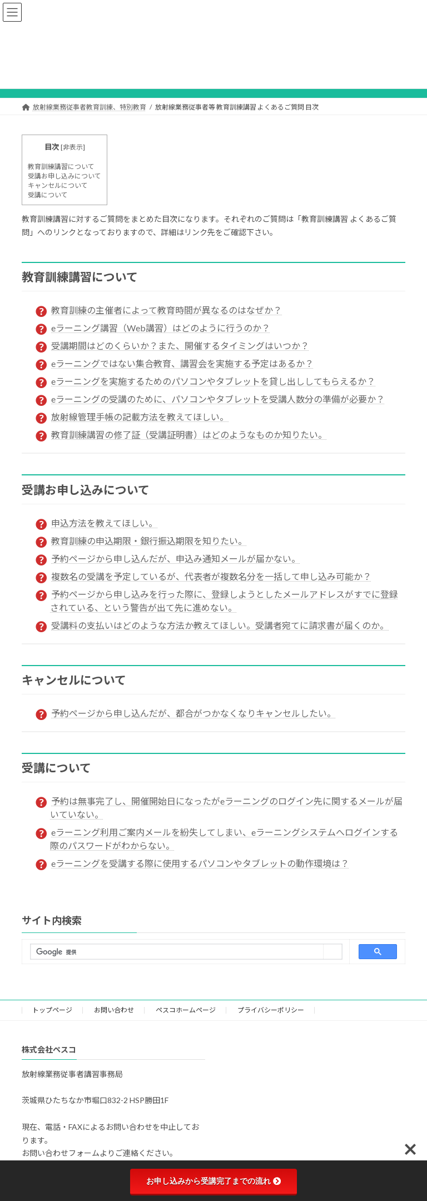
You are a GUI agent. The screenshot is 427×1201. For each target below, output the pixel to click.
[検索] (177, 952)
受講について (48, 195)
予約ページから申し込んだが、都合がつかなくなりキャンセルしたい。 (193, 713)
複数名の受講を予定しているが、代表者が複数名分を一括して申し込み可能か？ (211, 576)
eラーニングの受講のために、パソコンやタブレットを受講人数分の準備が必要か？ (218, 399)
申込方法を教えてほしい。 (104, 523)
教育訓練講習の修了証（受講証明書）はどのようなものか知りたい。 (189, 434)
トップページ (52, 1010)
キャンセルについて (58, 185)
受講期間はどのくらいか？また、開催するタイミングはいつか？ (180, 345)
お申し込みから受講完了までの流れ (213, 1181)
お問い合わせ (114, 1010)
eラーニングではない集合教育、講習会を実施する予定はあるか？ (182, 363)
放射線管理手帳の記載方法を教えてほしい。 (140, 416)
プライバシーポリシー (270, 1010)
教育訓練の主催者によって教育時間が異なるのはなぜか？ (166, 310)
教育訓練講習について (61, 166)
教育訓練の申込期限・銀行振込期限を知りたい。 (149, 540)
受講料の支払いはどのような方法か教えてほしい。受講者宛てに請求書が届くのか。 (220, 625)
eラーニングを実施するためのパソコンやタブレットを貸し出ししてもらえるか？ (213, 381)
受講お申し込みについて (64, 176)
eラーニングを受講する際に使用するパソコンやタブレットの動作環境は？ (200, 863)
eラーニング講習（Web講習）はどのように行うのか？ (160, 327)
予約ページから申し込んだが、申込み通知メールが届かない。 (175, 558)
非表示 (73, 147)
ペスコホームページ (186, 1010)
